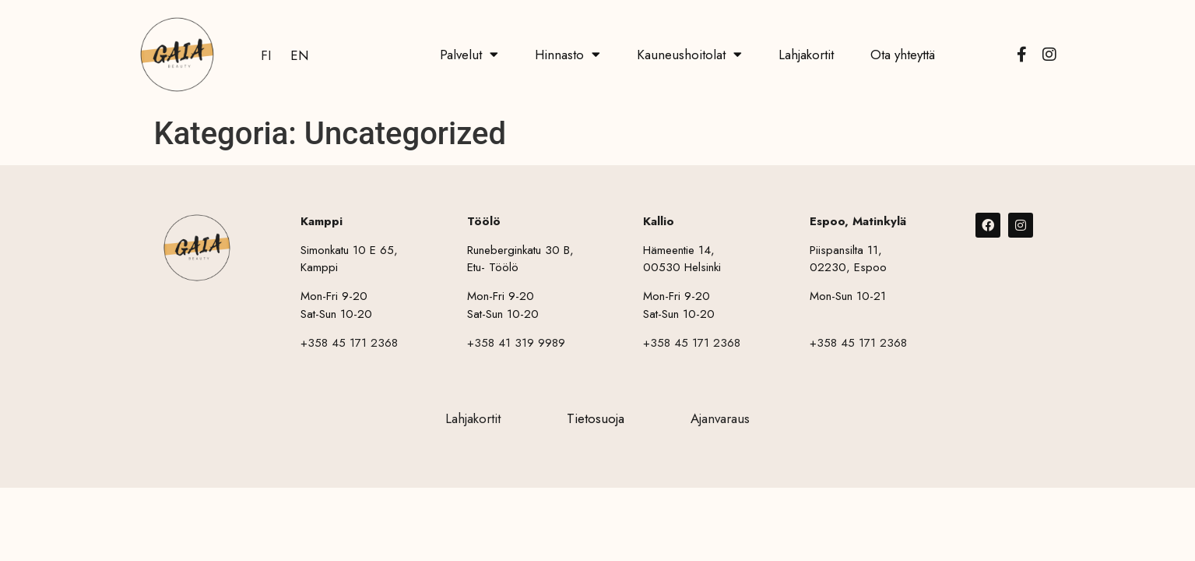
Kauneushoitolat (689, 54)
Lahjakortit (806, 54)
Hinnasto (567, 54)
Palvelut (469, 54)
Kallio (658, 221)
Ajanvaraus (720, 418)
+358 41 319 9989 (516, 342)
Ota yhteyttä (902, 54)
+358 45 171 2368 (349, 342)
